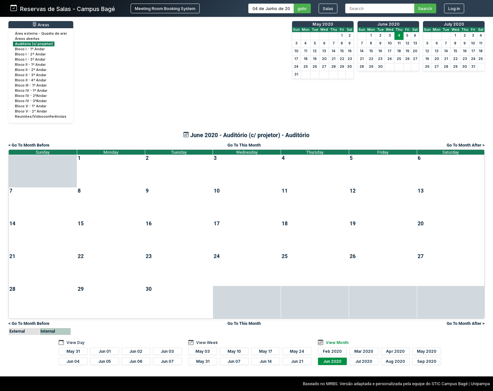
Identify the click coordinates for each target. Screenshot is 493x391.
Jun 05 (104, 361)
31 (296, 74)
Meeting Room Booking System (165, 8)
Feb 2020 (332, 351)
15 (342, 51)
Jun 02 (135, 351)
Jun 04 (72, 361)
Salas (328, 8)
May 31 (73, 351)
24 (296, 67)
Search (425, 8)
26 (314, 67)
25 (305, 67)
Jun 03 (167, 351)
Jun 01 (105, 351)
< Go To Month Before (28, 145)
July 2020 (454, 24)
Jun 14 (266, 361)
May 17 (265, 351)
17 (296, 59)
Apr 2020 (395, 351)
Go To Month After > (466, 145)
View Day (75, 342)
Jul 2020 (363, 361)
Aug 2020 (395, 361)
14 (333, 51)
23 (349, 59)
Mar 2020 (363, 351)
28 (333, 67)
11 (305, 51)
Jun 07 (167, 361)
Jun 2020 (332, 361)
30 (349, 67)
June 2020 (388, 24)
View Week (207, 342)
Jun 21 (297, 361)
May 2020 (322, 24)
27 (324, 67)
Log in (454, 8)
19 (315, 59)
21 (333, 59)
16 (350, 51)
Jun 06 (135, 361)
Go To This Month (244, 145)
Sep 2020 (426, 361)
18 (306, 59)
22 (342, 59)
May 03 (202, 351)
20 (324, 59)
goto (302, 8)
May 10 (234, 351)
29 (342, 67)
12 (315, 51)
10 (296, 51)
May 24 (297, 351)
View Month (337, 342)
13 (324, 51)
